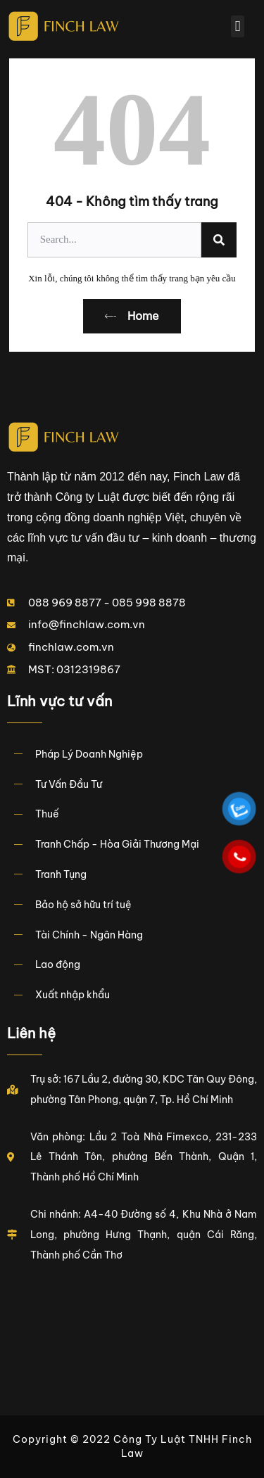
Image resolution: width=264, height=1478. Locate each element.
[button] (237, 26)
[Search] (219, 239)
